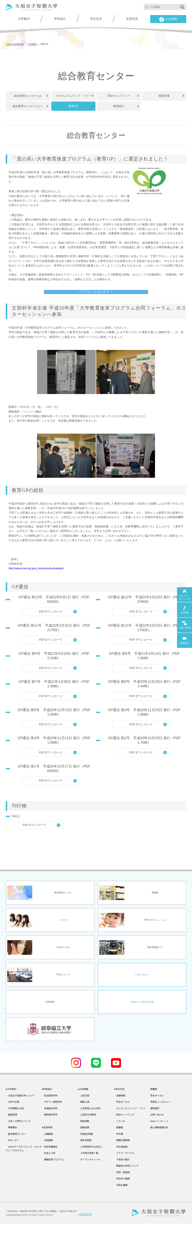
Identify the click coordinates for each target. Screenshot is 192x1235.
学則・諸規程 (122, 1182)
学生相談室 (121, 1155)
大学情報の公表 (15, 1114)
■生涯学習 (47, 1134)
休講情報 (119, 1100)
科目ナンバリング (119, 95)
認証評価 (11, 1121)
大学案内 (24, 18)
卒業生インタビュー (160, 1107)
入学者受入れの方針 (89, 1114)
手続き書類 (121, 1196)
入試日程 (83, 1100)
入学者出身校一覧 (88, 1162)
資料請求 (154, 1114)
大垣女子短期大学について (20, 1100)
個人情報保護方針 (159, 1134)
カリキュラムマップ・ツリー (73, 95)
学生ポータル (122, 1107)
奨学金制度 (85, 1148)
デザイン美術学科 (52, 1107)
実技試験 (83, 1128)
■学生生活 (119, 1094)
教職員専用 (85, 1225)
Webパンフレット (159, 1128)
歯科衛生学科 (50, 1121)
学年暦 (118, 1142)
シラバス (119, 1128)
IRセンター (12, 1148)
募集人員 (83, 1107)
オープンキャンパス (89, 1169)
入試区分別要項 (87, 1121)
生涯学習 (132, 18)
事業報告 (11, 1134)
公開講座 (47, 1142)
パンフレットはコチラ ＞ (96, 291)
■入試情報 (83, 1094)
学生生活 (96, 18)
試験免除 (83, 1134)
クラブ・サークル (124, 1162)
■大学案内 (11, 1094)
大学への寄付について (18, 1128)
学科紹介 (60, 18)
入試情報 (168, 19)
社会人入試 (48, 1162)
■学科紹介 (47, 1094)
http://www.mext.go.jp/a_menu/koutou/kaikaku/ (36, 572)
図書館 (118, 1134)
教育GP (73, 105)
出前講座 (47, 1148)
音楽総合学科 (50, 1114)
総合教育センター (16, 1142)
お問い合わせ (142, 979)
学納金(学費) (85, 1142)
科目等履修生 (50, 1155)
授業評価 (164, 95)
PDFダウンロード (51, 615)
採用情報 (50, 1006)
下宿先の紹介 (122, 1169)
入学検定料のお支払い (90, 1155)
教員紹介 (118, 105)
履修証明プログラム (53, 1169)
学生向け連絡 (122, 1189)
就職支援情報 (122, 1148)
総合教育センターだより (28, 105)
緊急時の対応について (126, 1175)
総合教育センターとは (28, 95)
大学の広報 (12, 1107)
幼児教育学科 (50, 1100)
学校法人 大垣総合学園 (142, 1006)
